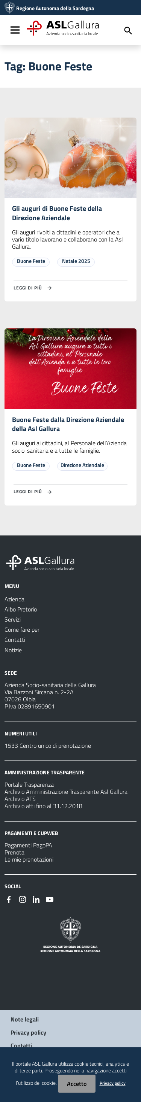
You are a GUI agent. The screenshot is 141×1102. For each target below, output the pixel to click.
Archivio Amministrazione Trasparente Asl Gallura (66, 791)
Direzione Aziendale (82, 465)
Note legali (25, 1019)
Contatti (21, 1045)
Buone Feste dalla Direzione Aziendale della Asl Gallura (68, 424)
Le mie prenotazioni (29, 859)
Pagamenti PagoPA (28, 845)
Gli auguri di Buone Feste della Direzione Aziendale (57, 213)
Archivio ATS (20, 798)
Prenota (14, 852)
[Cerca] (128, 30)
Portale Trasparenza (29, 784)
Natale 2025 (76, 261)
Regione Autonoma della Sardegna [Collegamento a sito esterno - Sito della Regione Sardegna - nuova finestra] (55, 8)
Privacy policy (28, 1032)
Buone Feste (31, 261)
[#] (9, 898)
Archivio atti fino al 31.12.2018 (43, 805)
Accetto (76, 1083)
